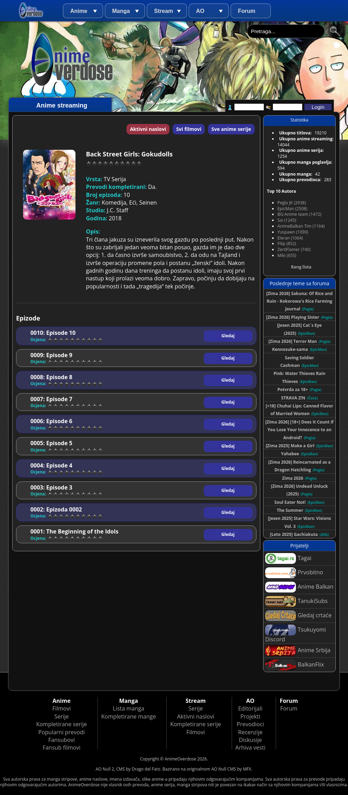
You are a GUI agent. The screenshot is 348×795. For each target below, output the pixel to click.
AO (200, 11)
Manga (121, 11)
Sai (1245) (286, 220)
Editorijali (250, 708)
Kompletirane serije (61, 724)
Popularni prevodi (61, 732)
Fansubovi (61, 740)
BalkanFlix (294, 665)
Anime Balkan (299, 587)
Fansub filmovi (61, 747)
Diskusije (250, 740)
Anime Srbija (298, 650)
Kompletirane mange (128, 716)
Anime (78, 11)
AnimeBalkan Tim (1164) (301, 226)
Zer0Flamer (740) (294, 249)
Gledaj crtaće (298, 615)
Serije (61, 716)
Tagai (288, 558)
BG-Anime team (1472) (299, 214)
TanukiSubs (296, 601)
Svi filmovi (188, 129)
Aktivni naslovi (148, 129)
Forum (246, 11)
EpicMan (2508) (292, 209)
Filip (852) (286, 243)
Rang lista (301, 267)
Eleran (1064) (290, 238)
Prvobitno (294, 572)
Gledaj (228, 336)
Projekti (250, 716)
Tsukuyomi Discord (295, 634)
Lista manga (128, 708)
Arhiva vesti (250, 747)
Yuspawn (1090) (292, 232)
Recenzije (250, 732)
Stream (163, 11)
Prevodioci (250, 724)
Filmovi (61, 708)
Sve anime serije (231, 129)
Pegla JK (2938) (291, 203)
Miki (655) (286, 255)
